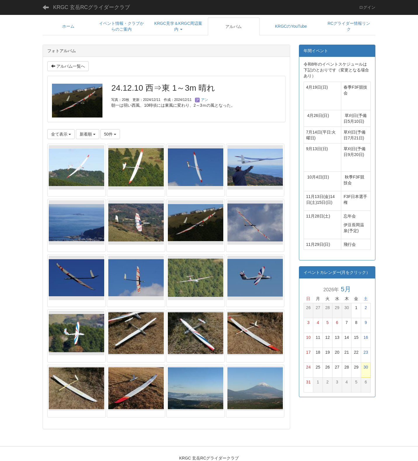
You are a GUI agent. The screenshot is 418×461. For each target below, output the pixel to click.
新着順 (87, 134)
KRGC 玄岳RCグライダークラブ (91, 7)
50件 (110, 134)
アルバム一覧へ (68, 66)
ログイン (367, 7)
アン (201, 100)
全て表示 (61, 134)
